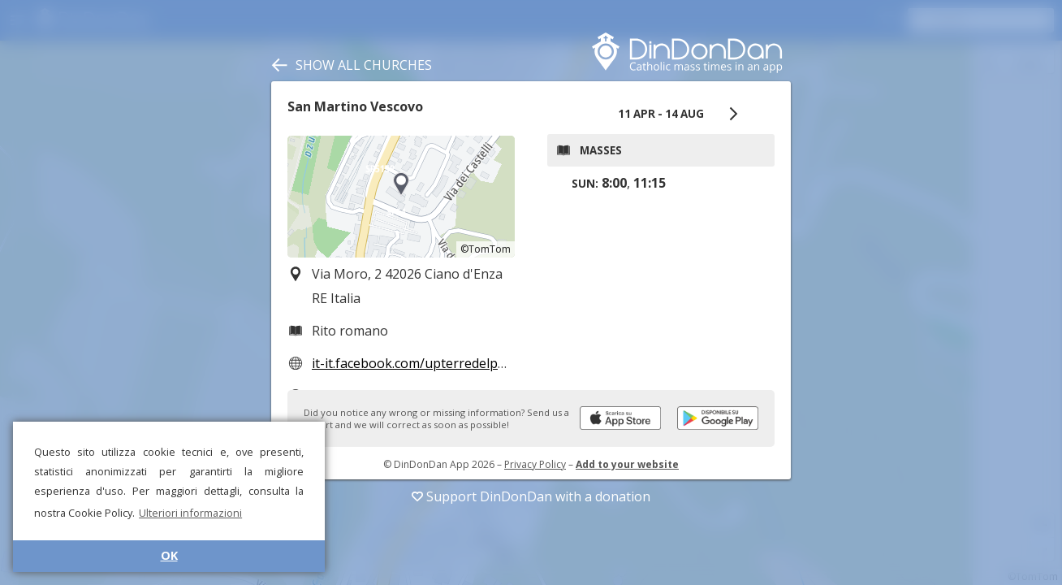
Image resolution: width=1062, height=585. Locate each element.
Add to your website (627, 464)
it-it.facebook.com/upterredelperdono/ (429, 363)
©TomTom (485, 249)
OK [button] (169, 555)
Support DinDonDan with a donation (531, 496)
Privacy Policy (535, 464)
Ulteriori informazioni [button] (190, 512)
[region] (401, 197)
